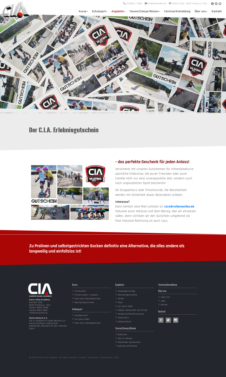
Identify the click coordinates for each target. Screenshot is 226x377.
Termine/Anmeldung (177, 11)
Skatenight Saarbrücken (129, 342)
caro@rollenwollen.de (179, 207)
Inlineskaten (80, 291)
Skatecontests (124, 321)
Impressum (93, 357)
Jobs (163, 301)
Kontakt (217, 11)
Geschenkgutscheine (84, 302)
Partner (164, 304)
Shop (120, 302)
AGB (116, 357)
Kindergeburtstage (126, 291)
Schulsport (99, 11)
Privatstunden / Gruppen (86, 295)
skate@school (81, 315)
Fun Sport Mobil (82, 319)
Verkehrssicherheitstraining (131, 314)
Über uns (201, 11)
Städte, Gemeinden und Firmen (132, 310)
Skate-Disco (123, 317)
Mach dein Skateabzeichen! (88, 298)
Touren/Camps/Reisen (145, 11)
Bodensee (122, 334)
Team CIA (165, 297)
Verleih (121, 298)
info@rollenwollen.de (38, 313)
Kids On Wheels (125, 338)
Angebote (118, 11)
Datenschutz (106, 357)
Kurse (83, 11)
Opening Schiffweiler (127, 346)
